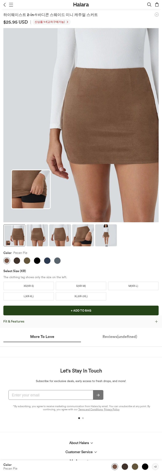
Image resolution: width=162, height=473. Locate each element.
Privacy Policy (111, 409)
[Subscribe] (98, 395)
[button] (4, 4)
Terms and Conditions (90, 409)
